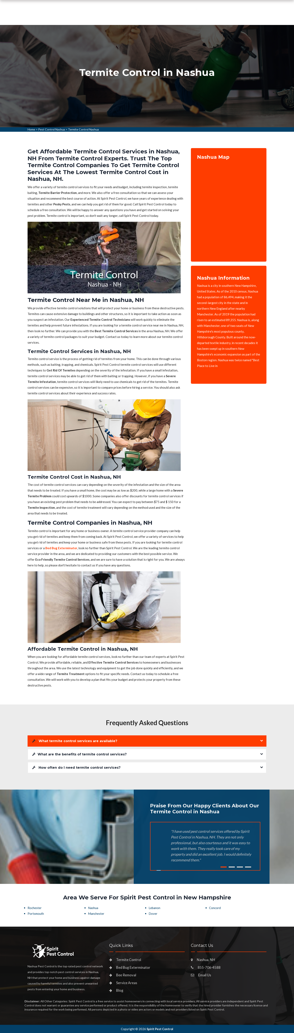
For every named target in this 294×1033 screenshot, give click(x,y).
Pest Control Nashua (51, 129)
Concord (215, 908)
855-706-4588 (234, 15)
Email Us (204, 975)
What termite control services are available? (74, 741)
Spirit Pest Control (160, 1029)
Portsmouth (36, 913)
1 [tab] (223, 867)
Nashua (93, 908)
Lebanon (154, 908)
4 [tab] (248, 867)
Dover (153, 913)
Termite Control (128, 960)
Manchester (96, 913)
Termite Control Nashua (83, 129)
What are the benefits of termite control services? (79, 754)
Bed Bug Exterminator (133, 967)
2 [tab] (232, 867)
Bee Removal (126, 975)
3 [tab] (240, 867)
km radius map (228, 208)
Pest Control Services (128, 17)
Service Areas (168, 17)
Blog (119, 990)
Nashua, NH (206, 960)
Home (96, 17)
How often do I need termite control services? (76, 768)
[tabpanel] (147, 76)
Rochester (35, 908)
